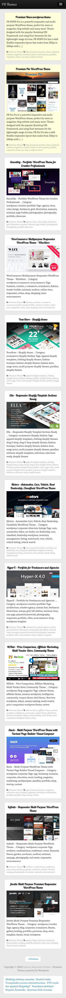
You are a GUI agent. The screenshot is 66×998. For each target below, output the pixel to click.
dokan (25, 715)
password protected (27, 632)
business (42, 52)
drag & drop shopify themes (41, 465)
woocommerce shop (27, 635)
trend (14, 946)
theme (9, 946)
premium (37, 943)
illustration (15, 224)
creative (10, 54)
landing (23, 792)
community (29, 713)
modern (33, 54)
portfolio (52, 54)
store (41, 308)
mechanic (36, 869)
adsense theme (32, 710)
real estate (29, 872)
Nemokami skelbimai (43, 986)
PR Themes (9, 4)
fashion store (39, 467)
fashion (20, 305)
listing (20, 553)
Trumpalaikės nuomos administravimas (25, 982)
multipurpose (50, 792)
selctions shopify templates (44, 470)
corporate (55, 52)
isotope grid (34, 630)
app (27, 790)
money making (35, 715)
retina (18, 57)
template (54, 943)
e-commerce (46, 302)
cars (17, 550)
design (45, 222)
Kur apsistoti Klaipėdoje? (17, 986)
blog (28, 52)
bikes (42, 548)
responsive (11, 57)
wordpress (21, 946)
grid (8, 224)
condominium (39, 867)
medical (44, 869)
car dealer (49, 548)
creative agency (43, 627)
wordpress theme (36, 57)
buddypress (19, 713)
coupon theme (41, 713)
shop (26, 57)
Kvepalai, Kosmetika (15, 989)
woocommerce (49, 308)
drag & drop (24, 465)
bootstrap (34, 52)
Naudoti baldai (43, 979)
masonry (23, 224)
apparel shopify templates (36, 376)
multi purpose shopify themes (33, 381)
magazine (18, 54)
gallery (15, 943)
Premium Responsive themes (36, 967)
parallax (49, 381)
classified (23, 550)
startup (29, 795)
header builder (29, 305)
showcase (29, 227)
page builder (41, 224)
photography (12, 227)
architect (29, 867)
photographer (52, 224)
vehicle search (12, 556)
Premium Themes (16, 52)
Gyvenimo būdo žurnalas (39, 989)
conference (50, 867)
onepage (10, 872)
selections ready (21, 472)
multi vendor (47, 715)
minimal (25, 54)
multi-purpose (43, 54)
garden (28, 869)
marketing (40, 792)
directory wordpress (14, 715)
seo (22, 57)
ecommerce (11, 305)
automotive (35, 548)
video (16, 635)
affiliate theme (44, 710)
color (39, 222)
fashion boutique (26, 378)
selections (10, 472)
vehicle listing (49, 553)
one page (15, 632)
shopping (34, 308)
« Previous (33, 958)
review (33, 718)
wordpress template (44, 635)
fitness (22, 869)
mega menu (16, 381)
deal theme (51, 713)
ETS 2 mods (52, 982)
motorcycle (28, 553)
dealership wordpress (36, 550)
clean (48, 52)
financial (15, 869)
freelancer (52, 222)
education (11, 792)
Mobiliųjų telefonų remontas (19, 979)
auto (28, 548)
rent (35, 553)
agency (29, 222)
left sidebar (43, 630)
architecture (31, 627)
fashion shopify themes (43, 378)
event (17, 792)
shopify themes (34, 472)
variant (36, 795)
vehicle (40, 553)
